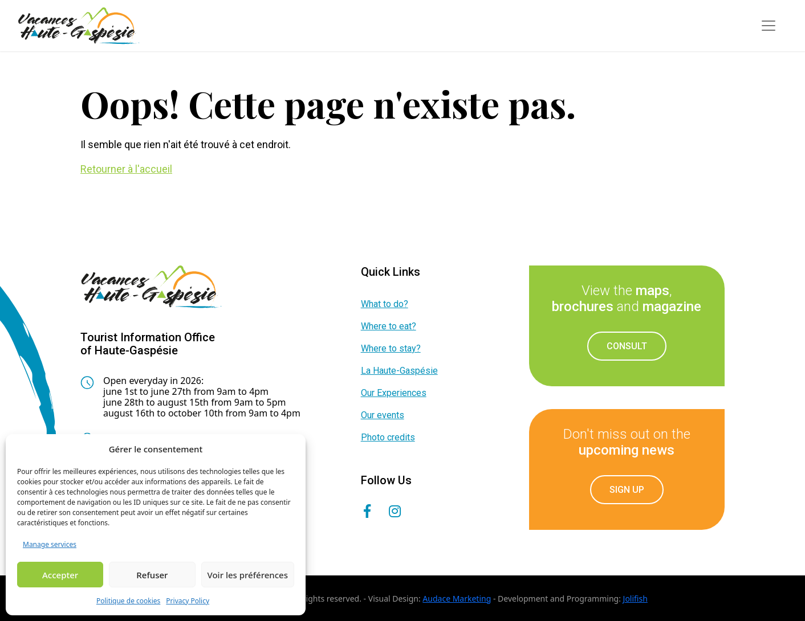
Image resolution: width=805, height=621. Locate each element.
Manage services (49, 544)
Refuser (152, 575)
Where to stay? (391, 348)
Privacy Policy (187, 601)
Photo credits (388, 437)
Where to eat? (388, 326)
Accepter (60, 575)
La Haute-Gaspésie (399, 370)
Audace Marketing (456, 598)
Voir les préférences (248, 575)
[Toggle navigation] (768, 25)
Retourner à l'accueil (126, 169)
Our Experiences (393, 392)
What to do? (384, 304)
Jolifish (635, 598)
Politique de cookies (128, 601)
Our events (382, 415)
